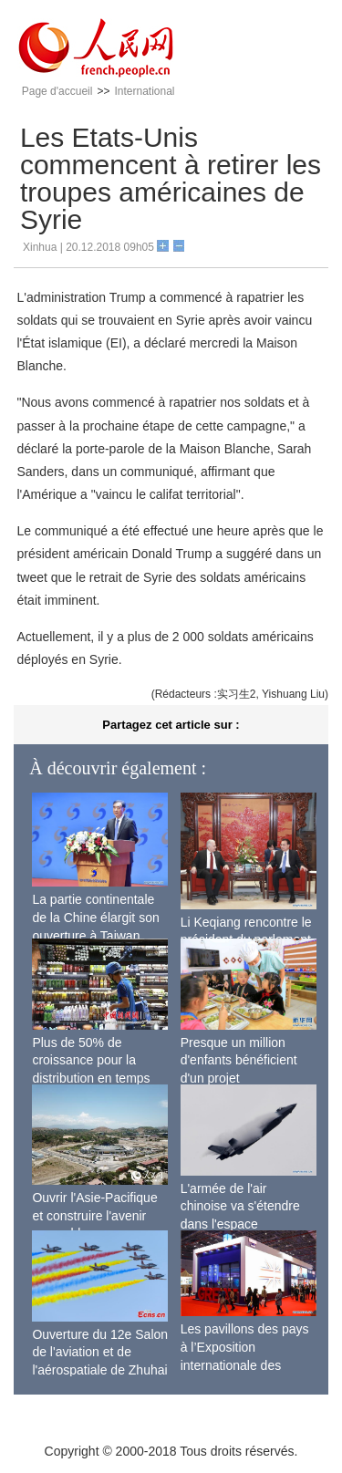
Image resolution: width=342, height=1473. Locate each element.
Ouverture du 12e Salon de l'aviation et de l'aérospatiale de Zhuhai (100, 1352)
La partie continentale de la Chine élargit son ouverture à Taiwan (95, 917)
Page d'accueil (57, 91)
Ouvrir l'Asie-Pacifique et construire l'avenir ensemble (94, 1215)
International (144, 91)
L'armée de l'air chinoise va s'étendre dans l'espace (240, 1206)
